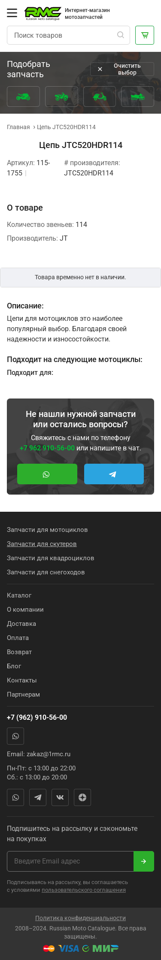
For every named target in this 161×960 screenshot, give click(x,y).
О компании (25, 609)
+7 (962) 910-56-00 (37, 717)
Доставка (21, 624)
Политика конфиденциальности (80, 918)
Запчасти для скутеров (42, 544)
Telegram (37, 797)
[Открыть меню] (12, 13)
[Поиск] (120, 35)
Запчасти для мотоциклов (47, 530)
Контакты (22, 680)
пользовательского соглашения (84, 890)
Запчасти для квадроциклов (50, 558)
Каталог (19, 595)
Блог (14, 666)
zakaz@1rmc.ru (48, 754)
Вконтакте (60, 797)
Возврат (19, 652)
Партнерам (23, 694)
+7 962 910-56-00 (47, 448)
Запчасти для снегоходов (46, 572)
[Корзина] (144, 35)
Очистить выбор (118, 69)
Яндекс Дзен (82, 797)
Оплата (18, 638)
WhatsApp (15, 736)
